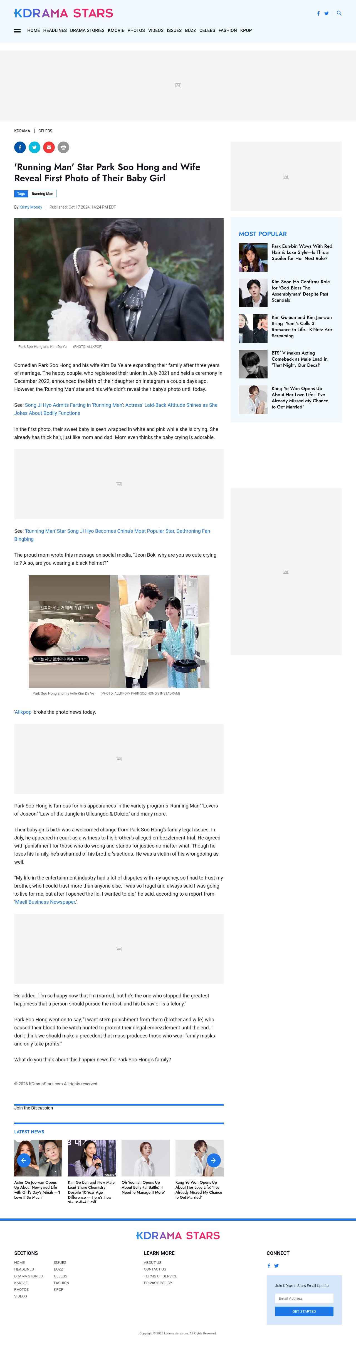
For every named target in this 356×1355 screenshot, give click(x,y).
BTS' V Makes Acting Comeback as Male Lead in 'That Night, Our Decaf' (300, 359)
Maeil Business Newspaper (45, 902)
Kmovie (116, 30)
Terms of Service (160, 1276)
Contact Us (155, 1269)
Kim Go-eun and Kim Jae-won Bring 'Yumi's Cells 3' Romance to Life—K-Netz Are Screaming (302, 326)
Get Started (304, 1311)
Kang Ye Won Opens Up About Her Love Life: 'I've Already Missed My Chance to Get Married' (198, 1190)
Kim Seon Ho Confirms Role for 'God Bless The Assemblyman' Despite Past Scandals (301, 290)
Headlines (55, 30)
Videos (156, 30)
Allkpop (23, 712)
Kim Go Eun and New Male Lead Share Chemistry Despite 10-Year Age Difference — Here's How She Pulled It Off (91, 1192)
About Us (152, 1262)
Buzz (190, 30)
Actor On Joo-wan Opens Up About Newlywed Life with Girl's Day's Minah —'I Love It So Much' (37, 1190)
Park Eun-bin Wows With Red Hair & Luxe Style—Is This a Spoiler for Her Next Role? (302, 252)
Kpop (246, 30)
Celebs (207, 30)
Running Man (42, 194)
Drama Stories (87, 30)
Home (33, 30)
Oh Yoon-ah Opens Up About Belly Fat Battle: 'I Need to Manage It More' (143, 1187)
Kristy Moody (31, 207)
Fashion (228, 30)
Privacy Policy (158, 1282)
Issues (174, 30)
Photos (136, 30)
